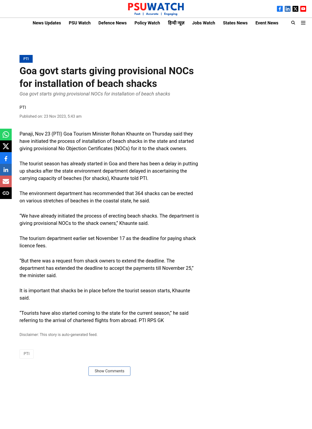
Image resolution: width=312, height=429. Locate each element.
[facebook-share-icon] (6, 160)
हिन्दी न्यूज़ (176, 22)
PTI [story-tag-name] (26, 353)
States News (235, 22)
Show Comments (109, 371)
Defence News (112, 22)
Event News (266, 22)
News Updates (47, 22)
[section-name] (26, 58)
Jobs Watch (203, 22)
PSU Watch (80, 22)
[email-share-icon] (6, 184)
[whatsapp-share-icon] (6, 137)
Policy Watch (147, 22)
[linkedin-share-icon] (6, 172)
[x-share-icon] (6, 148)
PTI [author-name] (23, 107)
